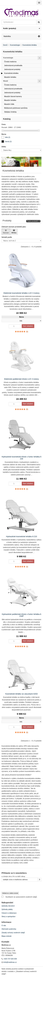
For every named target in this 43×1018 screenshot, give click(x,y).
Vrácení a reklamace (9, 913)
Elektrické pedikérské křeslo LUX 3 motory (21, 379)
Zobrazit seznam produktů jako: (14, 227)
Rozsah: (5, 127)
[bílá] (3, 137)
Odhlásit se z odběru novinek (10, 893)
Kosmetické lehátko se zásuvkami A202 (21, 694)
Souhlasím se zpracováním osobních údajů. (19, 897)
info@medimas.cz (10, 962)
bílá (7, 137)
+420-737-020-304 (10, 959)
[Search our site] (19, 22)
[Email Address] (20, 879)
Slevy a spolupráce (8, 916)
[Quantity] (15, 326)
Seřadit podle (7, 237)
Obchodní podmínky (9, 929)
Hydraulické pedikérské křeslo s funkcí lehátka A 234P (21, 615)
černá (8, 141)
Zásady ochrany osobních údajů (13, 932)
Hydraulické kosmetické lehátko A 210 (21, 536)
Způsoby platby (7, 909)
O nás (4, 925)
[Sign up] (39, 880)
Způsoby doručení (8, 906)
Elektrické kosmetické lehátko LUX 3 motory (21, 293)
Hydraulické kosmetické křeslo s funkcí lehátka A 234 (21, 458)
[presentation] (17, 887)
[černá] (3, 141)
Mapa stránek (6, 936)
